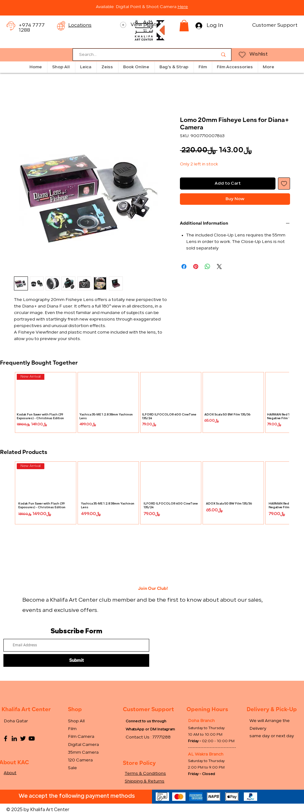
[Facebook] (5, 738)
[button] (184, 25)
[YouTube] (31, 738)
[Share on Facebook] (184, 266)
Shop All (76, 721)
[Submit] (76, 660)
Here (182, 7)
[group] (152, 402)
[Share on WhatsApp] (207, 266)
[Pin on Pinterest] (195, 266)
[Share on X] (219, 266)
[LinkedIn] (14, 738)
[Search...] (143, 55)
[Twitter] (23, 738)
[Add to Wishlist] (284, 183)
